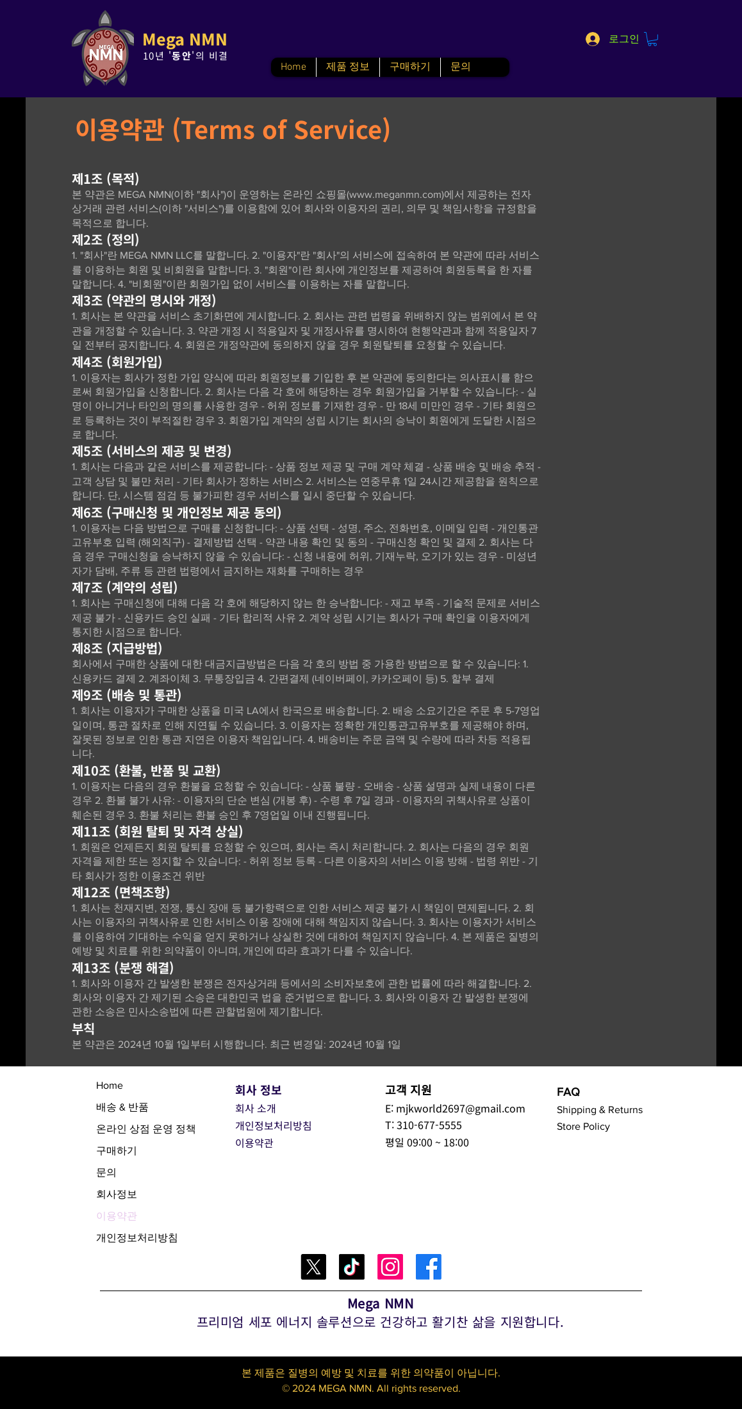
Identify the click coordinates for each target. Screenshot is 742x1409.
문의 (106, 1172)
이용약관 (116, 1215)
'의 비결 (210, 55)
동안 (182, 55)
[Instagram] (390, 1267)
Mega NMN (184, 38)
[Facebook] (428, 1267)
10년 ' (157, 55)
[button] (652, 39)
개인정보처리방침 (137, 1237)
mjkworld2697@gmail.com (460, 1108)
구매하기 (116, 1150)
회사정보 (116, 1194)
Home (109, 1085)
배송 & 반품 (122, 1107)
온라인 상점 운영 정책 (146, 1128)
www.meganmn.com (395, 194)
